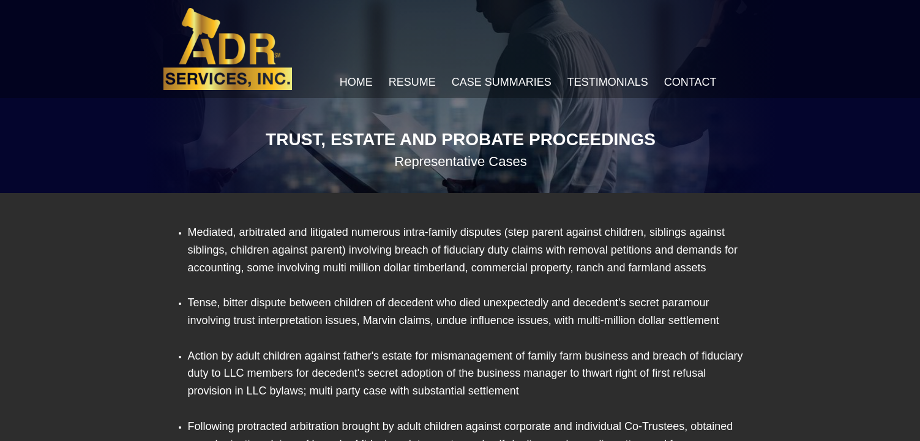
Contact (690, 82)
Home (356, 82)
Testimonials (607, 82)
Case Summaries (502, 82)
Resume (412, 82)
